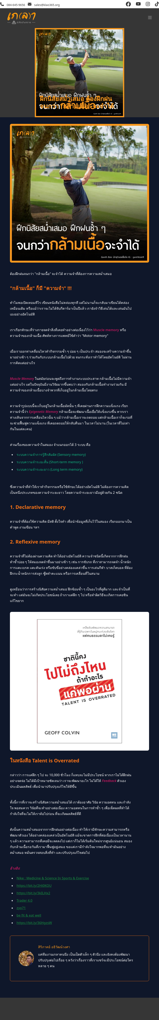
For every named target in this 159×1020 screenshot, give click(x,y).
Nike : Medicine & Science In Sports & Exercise (53, 878)
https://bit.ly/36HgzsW (34, 922)
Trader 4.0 (24, 900)
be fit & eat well (29, 915)
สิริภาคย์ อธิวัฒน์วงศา (54, 947)
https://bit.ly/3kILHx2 (33, 893)
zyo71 (21, 908)
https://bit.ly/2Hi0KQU (34, 885)
